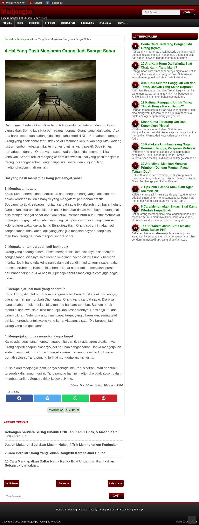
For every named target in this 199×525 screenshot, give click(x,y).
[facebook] (19, 398)
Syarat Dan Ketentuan (118, 509)
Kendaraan (105, 23)
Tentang (72, 509)
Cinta (20, 23)
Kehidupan (34, 23)
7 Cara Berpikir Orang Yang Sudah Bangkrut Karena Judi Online (55, 453)
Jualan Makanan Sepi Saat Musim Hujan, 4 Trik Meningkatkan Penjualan (61, 445)
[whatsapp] (75, 398)
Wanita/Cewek (68, 23)
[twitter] (47, 398)
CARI (187, 12)
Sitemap (138, 509)
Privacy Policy (97, 509)
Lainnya (121, 23)
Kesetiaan (50, 23)
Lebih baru (11, 483)
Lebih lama (115, 483)
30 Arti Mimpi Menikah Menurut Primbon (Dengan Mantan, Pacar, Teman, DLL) (160, 167)
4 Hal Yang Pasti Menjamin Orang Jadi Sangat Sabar (60, 50)
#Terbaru (72, 410)
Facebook (56, 2)
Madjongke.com (15, 2)
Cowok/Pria (87, 23)
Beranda (7, 23)
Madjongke (16, 11)
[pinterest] (103, 398)
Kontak (38, 2)
